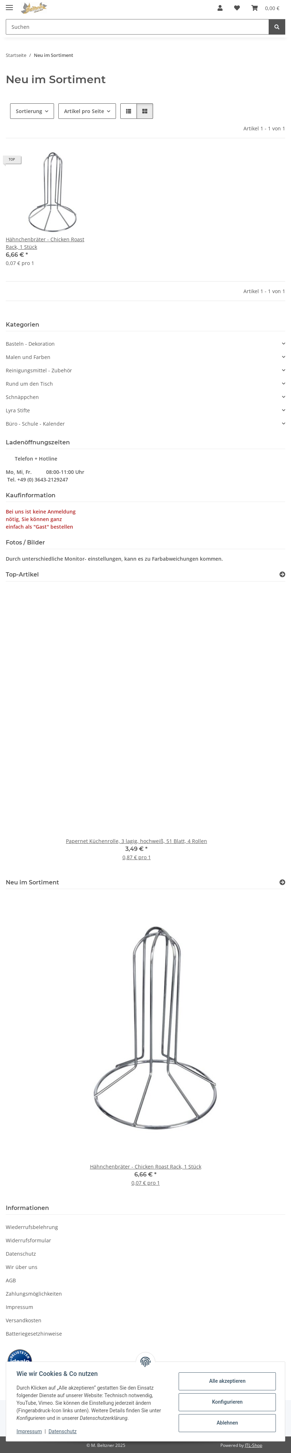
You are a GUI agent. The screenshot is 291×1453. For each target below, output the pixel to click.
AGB (11, 1280)
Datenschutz (64, 1431)
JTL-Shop (253, 1445)
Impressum (30, 1431)
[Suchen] (277, 27)
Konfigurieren (226, 1402)
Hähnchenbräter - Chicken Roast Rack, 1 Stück (45, 243)
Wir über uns (21, 1267)
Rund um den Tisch (29, 383)
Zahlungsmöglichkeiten (34, 1293)
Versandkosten (23, 1320)
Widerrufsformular (28, 1240)
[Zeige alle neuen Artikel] (282, 882)
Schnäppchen (22, 397)
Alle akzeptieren (226, 1381)
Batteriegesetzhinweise (34, 1333)
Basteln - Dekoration (30, 343)
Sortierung (29, 111)
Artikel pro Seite (84, 111)
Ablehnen (226, 1423)
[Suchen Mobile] (137, 27)
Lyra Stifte (18, 410)
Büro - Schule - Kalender (35, 423)
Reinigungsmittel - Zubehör (39, 370)
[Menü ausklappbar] (9, 4)
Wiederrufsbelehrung (32, 1227)
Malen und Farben (28, 357)
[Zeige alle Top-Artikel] (282, 574)
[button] (220, 8)
